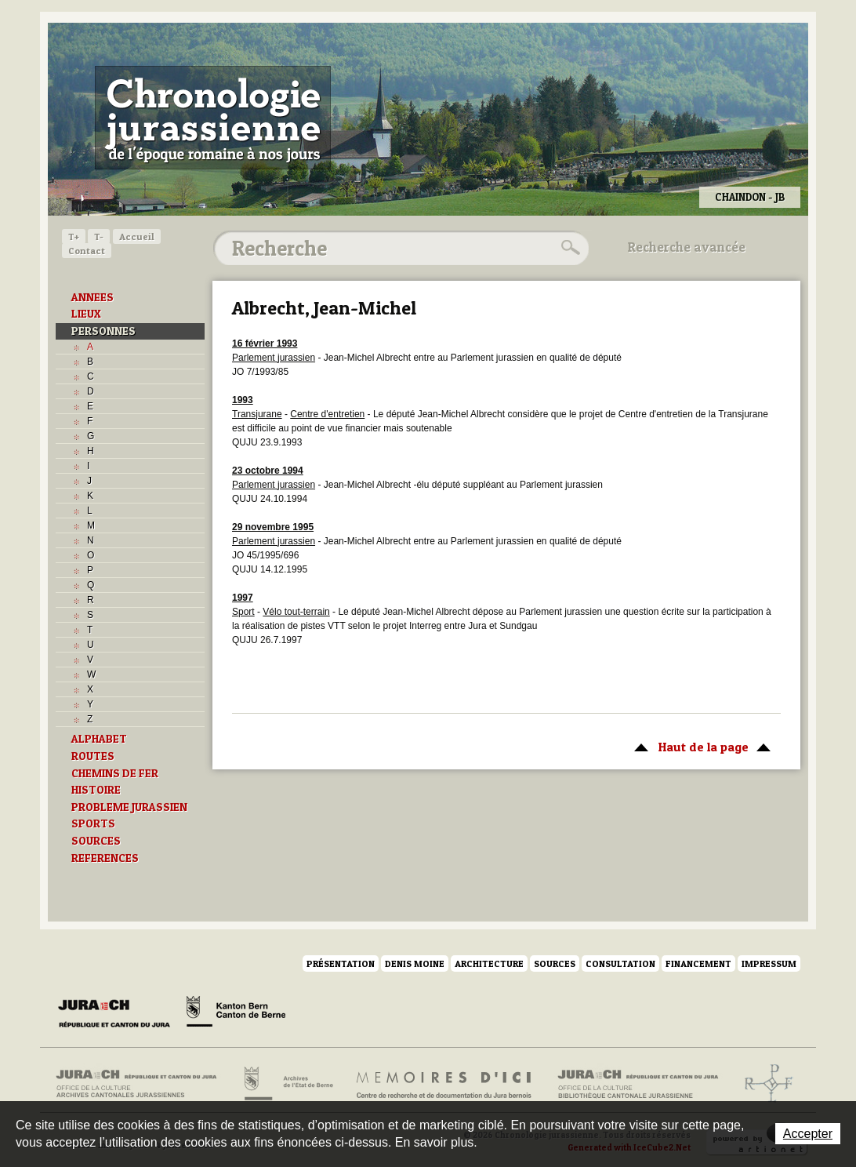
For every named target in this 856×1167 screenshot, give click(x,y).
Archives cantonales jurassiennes (142, 1083)
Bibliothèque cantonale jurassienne (638, 1083)
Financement (698, 963)
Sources (554, 963)
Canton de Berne (236, 1014)
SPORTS (93, 823)
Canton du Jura (118, 1014)
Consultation (620, 963)
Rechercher (568, 247)
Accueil (136, 236)
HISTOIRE (96, 790)
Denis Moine (414, 963)
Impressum (769, 963)
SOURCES (96, 841)
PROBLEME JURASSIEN (129, 807)
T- (98, 236)
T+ (73, 236)
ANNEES (92, 297)
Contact (86, 250)
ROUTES (92, 756)
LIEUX (86, 314)
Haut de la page (699, 745)
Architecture (489, 963)
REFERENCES (105, 858)
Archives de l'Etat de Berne (287, 1083)
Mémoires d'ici (445, 1083)
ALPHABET (99, 739)
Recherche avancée (686, 247)
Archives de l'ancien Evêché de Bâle (764, 1083)
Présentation (340, 963)
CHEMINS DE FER (114, 773)
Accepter (807, 1133)
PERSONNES (103, 331)
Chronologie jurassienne (213, 117)
